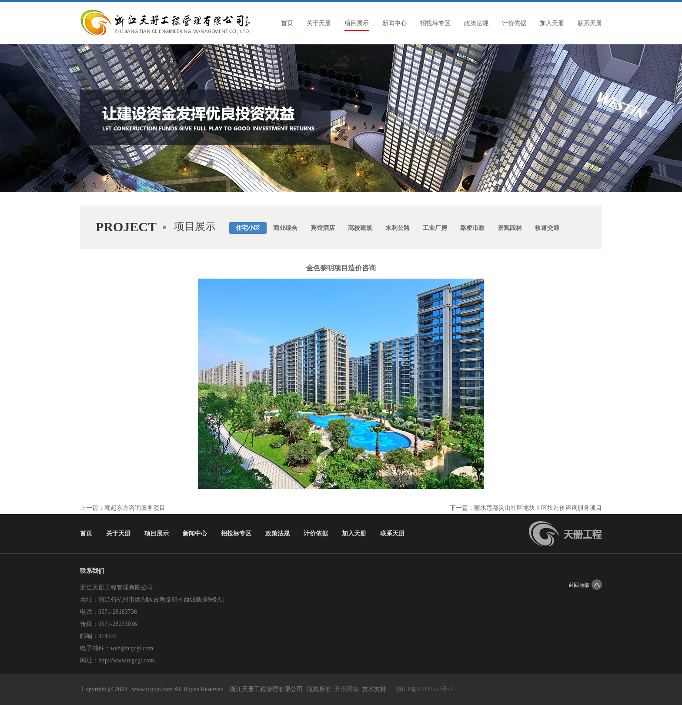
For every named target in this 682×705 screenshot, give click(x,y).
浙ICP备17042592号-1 (423, 689)
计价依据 (514, 23)
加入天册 (552, 23)
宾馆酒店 (323, 228)
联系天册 (590, 23)
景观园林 (510, 228)
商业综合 (285, 228)
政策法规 (476, 23)
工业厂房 (435, 228)
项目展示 (356, 23)
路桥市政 (472, 228)
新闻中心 (394, 23)
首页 (287, 23)
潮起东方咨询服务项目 (134, 508)
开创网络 (346, 689)
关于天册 (319, 23)
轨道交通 (547, 228)
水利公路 (397, 228)
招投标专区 (435, 23)
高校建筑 (360, 228)
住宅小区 (248, 228)
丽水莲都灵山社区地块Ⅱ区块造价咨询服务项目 (538, 508)
